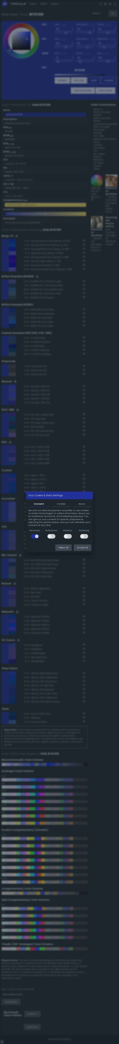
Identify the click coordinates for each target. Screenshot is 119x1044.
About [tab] (82, 503)
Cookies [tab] (61, 503)
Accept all (82, 547)
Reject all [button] (63, 547)
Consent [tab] (39, 503)
